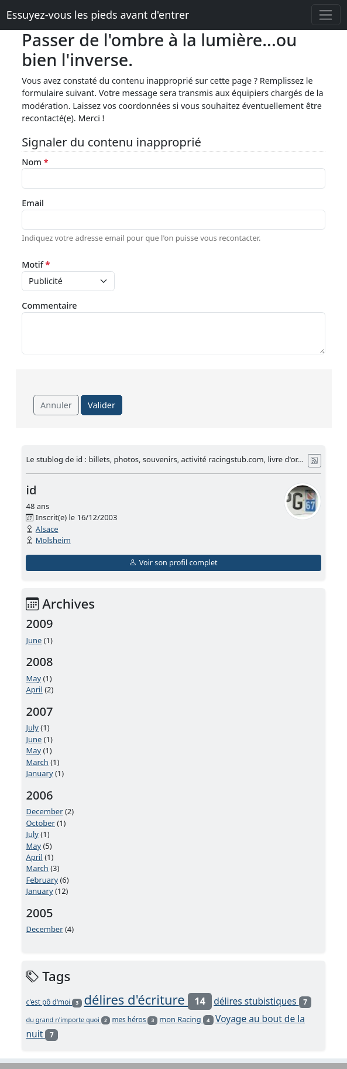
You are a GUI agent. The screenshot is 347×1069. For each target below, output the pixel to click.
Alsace (47, 529)
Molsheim (53, 540)
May (33, 678)
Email (33, 203)
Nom (35, 162)
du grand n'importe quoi (68, 1019)
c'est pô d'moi (54, 1001)
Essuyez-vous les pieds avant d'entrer (98, 15)
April (34, 689)
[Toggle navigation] (326, 14)
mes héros (134, 1019)
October (40, 823)
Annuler (56, 405)
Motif (36, 264)
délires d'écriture (147, 999)
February (42, 880)
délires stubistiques (262, 1001)
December (44, 811)
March (37, 762)
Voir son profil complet (173, 563)
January (39, 773)
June (34, 640)
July (32, 727)
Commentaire (49, 305)
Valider (101, 405)
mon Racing (186, 1019)
